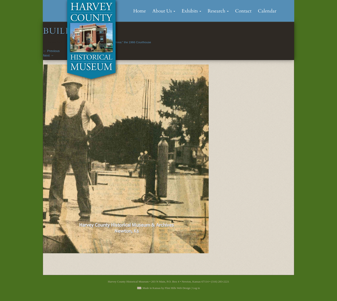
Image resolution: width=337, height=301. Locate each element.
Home (139, 11)
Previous (51, 51)
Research (218, 11)
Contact (243, 11)
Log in (196, 288)
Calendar (267, 11)
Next (48, 55)
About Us (163, 11)
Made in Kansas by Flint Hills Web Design (166, 288)
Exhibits (191, 11)
